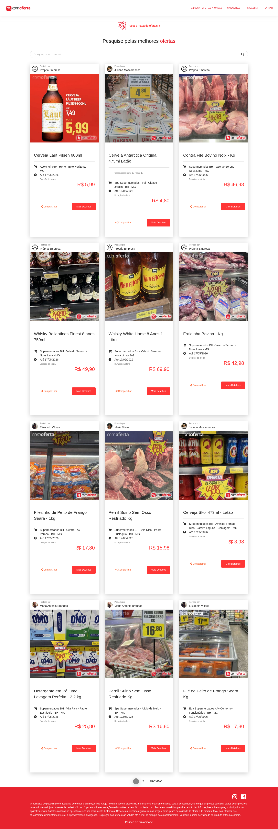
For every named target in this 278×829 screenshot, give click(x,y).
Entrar (269, 8)
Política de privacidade (139, 822)
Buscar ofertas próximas (206, 8)
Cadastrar (253, 8)
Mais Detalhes (83, 206)
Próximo (155, 781)
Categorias (234, 8)
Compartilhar (49, 206)
